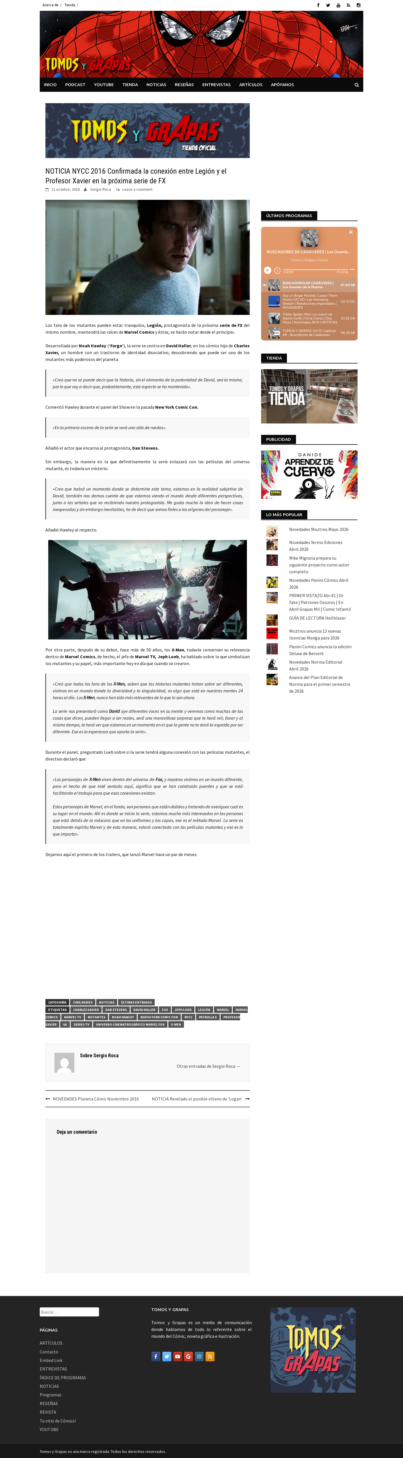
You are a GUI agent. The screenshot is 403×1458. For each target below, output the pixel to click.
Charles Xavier (86, 1008)
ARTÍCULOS (251, 83)
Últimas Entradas (136, 1001)
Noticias (106, 1001)
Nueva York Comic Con (159, 1016)
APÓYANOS (282, 83)
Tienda (69, 5)
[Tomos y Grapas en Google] (188, 1356)
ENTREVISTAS (216, 83)
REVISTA (48, 1411)
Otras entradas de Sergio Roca (209, 1065)
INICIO (50, 83)
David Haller (144, 1008)
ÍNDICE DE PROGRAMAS (63, 1376)
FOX (165, 1008)
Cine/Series (83, 1001)
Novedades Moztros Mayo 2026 (319, 432)
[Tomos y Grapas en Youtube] (177, 1356)
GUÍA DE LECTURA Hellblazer (317, 520)
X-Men (176, 1023)
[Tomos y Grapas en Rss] (210, 1356)
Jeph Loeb (183, 1008)
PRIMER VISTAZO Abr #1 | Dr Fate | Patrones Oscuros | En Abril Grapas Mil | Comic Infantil (320, 505)
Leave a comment (137, 188)
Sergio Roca (100, 188)
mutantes (96, 1016)
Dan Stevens (116, 1008)
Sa (65, 1023)
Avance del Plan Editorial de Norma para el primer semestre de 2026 (319, 587)
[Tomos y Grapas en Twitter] (166, 1356)
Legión (204, 1008)
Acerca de (50, 5)
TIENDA (130, 83)
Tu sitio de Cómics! (58, 1419)
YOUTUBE (104, 83)
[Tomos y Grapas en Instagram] (199, 1356)
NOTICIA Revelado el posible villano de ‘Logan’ (197, 1097)
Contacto (49, 1350)
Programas (51, 1394)
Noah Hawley (123, 1016)
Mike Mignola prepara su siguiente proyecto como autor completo (319, 467)
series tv (81, 1023)
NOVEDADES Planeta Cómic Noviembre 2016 (96, 1097)
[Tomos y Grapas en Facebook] (155, 1356)
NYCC (188, 1016)
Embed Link (51, 1359)
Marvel (223, 1008)
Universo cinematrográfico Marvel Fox (130, 1023)
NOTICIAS (156, 83)
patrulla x (208, 1016)
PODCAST (75, 83)
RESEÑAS (184, 83)
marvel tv (72, 1016)
